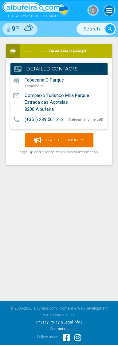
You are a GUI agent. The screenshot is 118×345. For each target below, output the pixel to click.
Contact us (59, 329)
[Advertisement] (59, 231)
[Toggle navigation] (109, 10)
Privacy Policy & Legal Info (58, 322)
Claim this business (59, 140)
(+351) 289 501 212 (44, 119)
